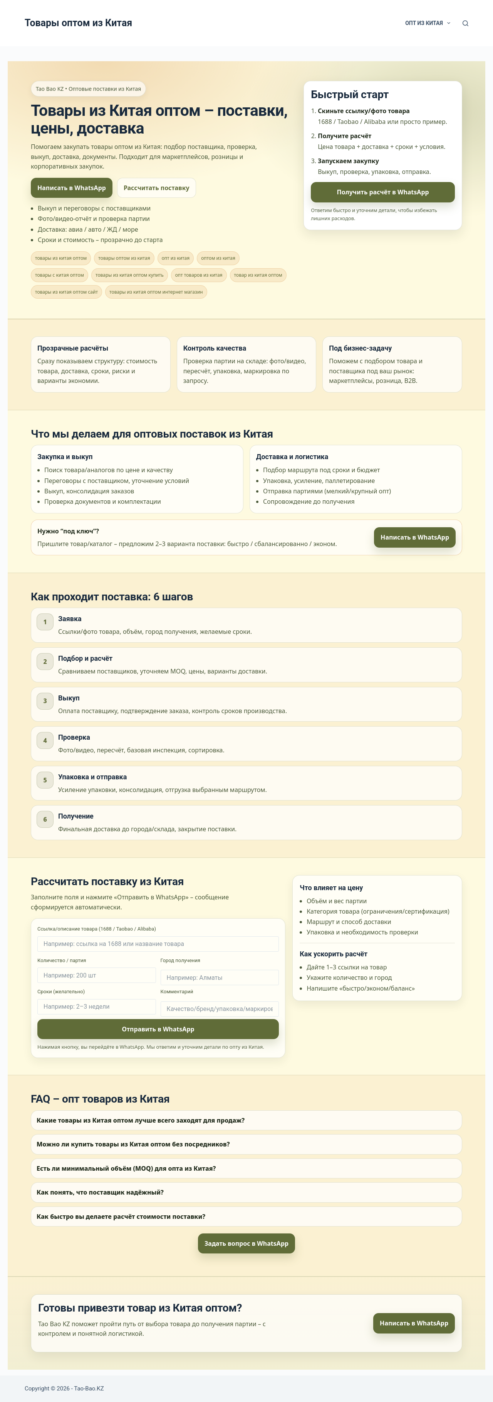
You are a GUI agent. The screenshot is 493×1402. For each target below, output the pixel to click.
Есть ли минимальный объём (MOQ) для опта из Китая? (126, 1168)
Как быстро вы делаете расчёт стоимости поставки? (121, 1216)
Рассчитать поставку (156, 188)
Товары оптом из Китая (78, 22)
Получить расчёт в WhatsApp (383, 192)
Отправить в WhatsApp (158, 1029)
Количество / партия (96, 970)
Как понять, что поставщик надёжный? (100, 1192)
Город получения (220, 971)
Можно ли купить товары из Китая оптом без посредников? (133, 1144)
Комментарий (220, 1002)
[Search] (465, 23)
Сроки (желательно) (96, 1001)
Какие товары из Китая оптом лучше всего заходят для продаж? (141, 1120)
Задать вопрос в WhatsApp (246, 1243)
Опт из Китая (429, 23)
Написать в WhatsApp (71, 188)
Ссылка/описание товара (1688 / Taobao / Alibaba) (158, 938)
